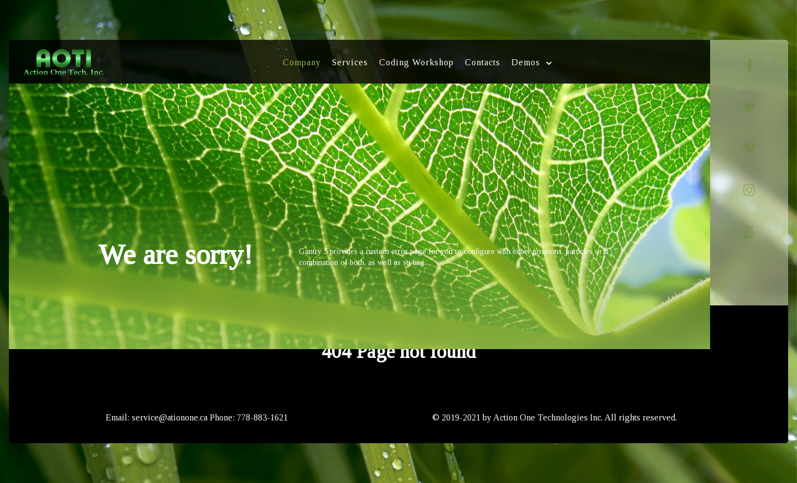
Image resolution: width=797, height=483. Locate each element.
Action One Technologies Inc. (548, 417)
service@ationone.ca (170, 417)
